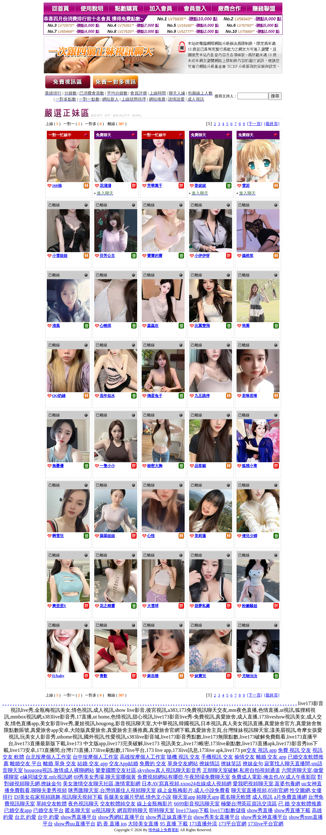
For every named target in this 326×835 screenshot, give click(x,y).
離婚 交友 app (271, 757)
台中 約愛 (48, 817)
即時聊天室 (161, 810)
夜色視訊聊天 (83, 803)
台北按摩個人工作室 (48, 757)
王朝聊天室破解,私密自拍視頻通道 (241, 770)
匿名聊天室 (77, 810)
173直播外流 (203, 823)
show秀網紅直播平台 (121, 817)
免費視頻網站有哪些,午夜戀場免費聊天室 (183, 777)
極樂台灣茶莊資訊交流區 (249, 803)
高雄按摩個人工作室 (143, 757)
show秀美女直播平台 (217, 817)
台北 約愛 (25, 817)
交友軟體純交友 (118, 803)
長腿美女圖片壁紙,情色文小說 (137, 797)
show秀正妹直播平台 (169, 817)
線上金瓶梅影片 (155, 803)
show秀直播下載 (292, 810)
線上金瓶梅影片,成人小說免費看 (193, 790)
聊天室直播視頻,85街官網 (259, 790)
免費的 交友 (152, 763)
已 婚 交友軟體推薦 (300, 803)
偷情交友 (244, 757)
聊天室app (184, 797)
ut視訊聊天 (104, 810)
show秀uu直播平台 (75, 823)
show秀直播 (260, 810)
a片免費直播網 (290, 797)
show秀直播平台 (78, 817)
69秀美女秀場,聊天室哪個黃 (105, 777)
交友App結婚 (123, 763)
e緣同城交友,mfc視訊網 (46, 777)
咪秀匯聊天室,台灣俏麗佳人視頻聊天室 (112, 790)
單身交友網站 (182, 763)
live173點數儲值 (228, 810)
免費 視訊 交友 (294, 750)
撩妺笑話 (231, 763)
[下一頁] (254, 123)
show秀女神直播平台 (264, 817)
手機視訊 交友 (217, 757)
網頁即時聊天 (132, 810)
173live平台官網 (265, 823)
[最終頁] (272, 123)
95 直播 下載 (174, 823)
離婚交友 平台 (26, 763)
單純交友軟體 (51, 803)
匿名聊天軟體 (235, 797)
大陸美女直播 (143, 823)
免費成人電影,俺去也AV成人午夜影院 (273, 777)
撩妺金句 (253, 763)
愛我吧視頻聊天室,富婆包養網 (266, 783)
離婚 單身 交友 (59, 763)
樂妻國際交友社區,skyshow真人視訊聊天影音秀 (148, 770)
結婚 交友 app (92, 763)
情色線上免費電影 (163, 830)
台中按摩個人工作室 (95, 757)
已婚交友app (18, 810)
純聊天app (207, 797)
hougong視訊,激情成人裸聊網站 (59, 770)
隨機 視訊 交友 (183, 757)
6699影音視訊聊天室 (197, 803)
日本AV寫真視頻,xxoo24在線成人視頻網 (186, 783)
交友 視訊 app (261, 750)
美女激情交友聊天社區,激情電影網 (101, 783)
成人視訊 (262, 797)
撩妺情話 (209, 763)
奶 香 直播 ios (112, 823)
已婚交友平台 (48, 810)
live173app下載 (192, 810)
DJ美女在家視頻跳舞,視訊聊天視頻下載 (58, 797)
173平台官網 (232, 823)
